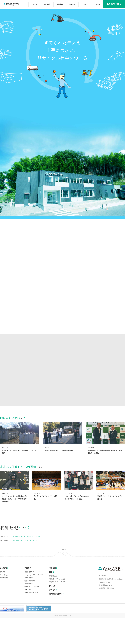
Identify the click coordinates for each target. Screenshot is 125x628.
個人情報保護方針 (55, 604)
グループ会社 (4, 584)
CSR (84, 4)
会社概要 (2, 581)
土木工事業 (27, 599)
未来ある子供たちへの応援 (57, 588)
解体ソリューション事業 (31, 596)
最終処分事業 (28, 587)
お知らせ (52, 595)
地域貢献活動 (53, 585)
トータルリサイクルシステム (33, 584)
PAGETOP (63, 558)
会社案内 (47, 4)
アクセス (97, 4)
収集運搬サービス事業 (31, 602)
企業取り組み (4, 587)
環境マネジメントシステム (57, 591)
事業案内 (60, 4)
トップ (34, 4)
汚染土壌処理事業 (29, 590)
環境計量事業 (28, 593)
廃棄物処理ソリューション (32, 581)
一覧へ (25, 537)
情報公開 (72, 4)
